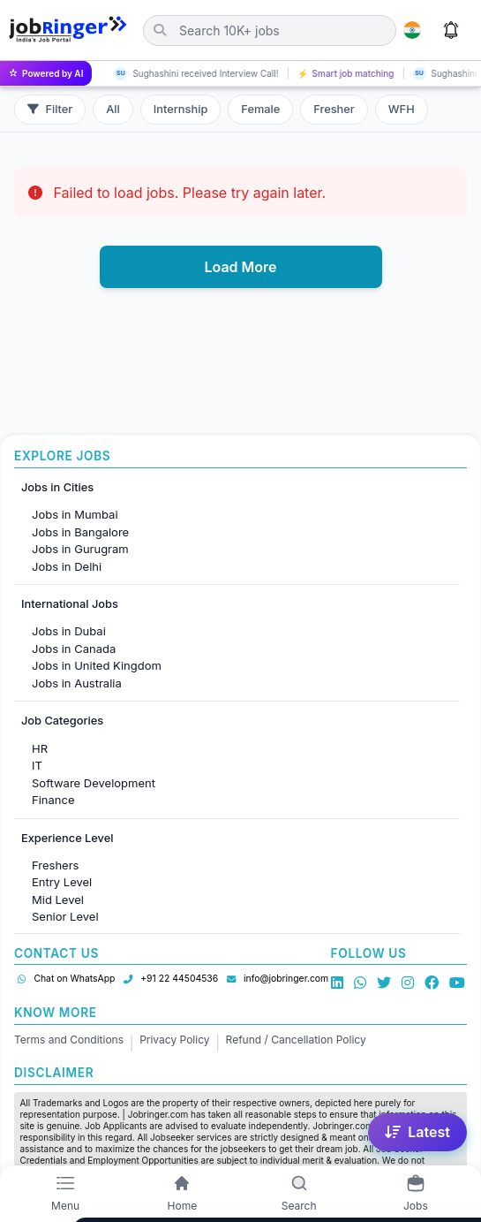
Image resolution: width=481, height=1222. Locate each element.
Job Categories (62, 720)
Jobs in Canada (74, 648)
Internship (180, 109)
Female (260, 109)
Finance (53, 800)
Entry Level (62, 882)
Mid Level (58, 899)
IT (37, 765)
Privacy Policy (174, 1039)
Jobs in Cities (57, 487)
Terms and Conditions (69, 1039)
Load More (240, 267)
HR (40, 748)
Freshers (55, 865)
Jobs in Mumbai (75, 514)
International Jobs (69, 604)
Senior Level (65, 916)
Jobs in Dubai (69, 631)
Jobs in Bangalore (80, 532)
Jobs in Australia (77, 683)
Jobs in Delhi (66, 566)
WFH (401, 109)
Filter (49, 109)
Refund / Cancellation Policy (296, 1039)
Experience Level (67, 838)
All (113, 109)
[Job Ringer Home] (68, 30)
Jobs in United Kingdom (97, 665)
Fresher (333, 109)
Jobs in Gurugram (80, 549)
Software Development (93, 783)
